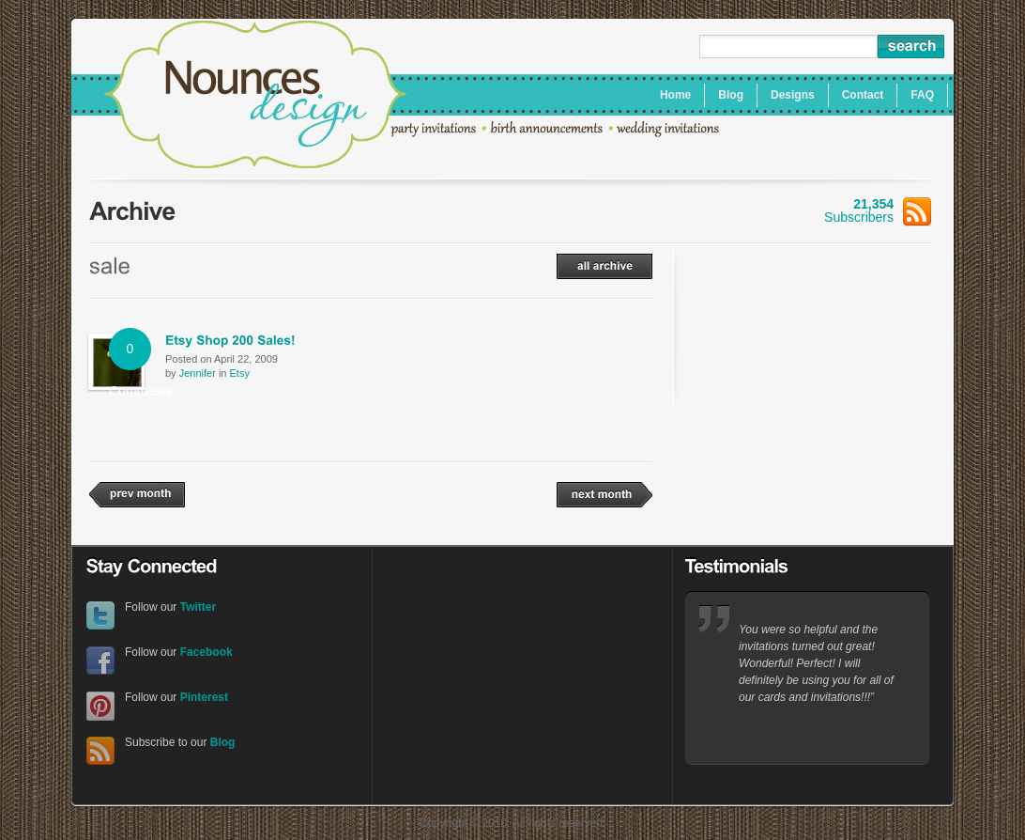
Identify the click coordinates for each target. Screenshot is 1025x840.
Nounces (255, 97)
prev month (137, 494)
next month (604, 494)
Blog (223, 742)
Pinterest (100, 706)
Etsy (240, 373)
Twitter (100, 615)
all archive (604, 266)
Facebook (100, 661)
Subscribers (877, 210)
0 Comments (130, 355)
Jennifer (197, 373)
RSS (100, 751)
